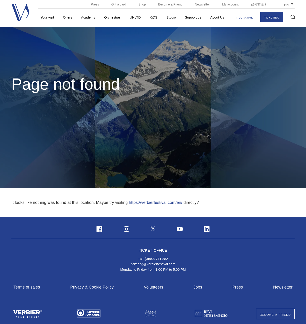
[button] (293, 17)
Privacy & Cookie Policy (91, 287)
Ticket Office (153, 250)
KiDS (153, 17)
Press (95, 4)
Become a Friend (171, 4)
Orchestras (112, 17)
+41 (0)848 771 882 (153, 259)
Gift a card (119, 4)
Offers (67, 17)
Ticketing (271, 17)
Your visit (47, 17)
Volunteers (153, 287)
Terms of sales (26, 287)
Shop (142, 4)
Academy (88, 17)
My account (230, 4)
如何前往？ (259, 4)
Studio (171, 17)
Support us (193, 17)
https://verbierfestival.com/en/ (155, 202)
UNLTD (135, 17)
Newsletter (203, 4)
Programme (244, 17)
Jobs (197, 287)
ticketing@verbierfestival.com (153, 264)
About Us (217, 17)
